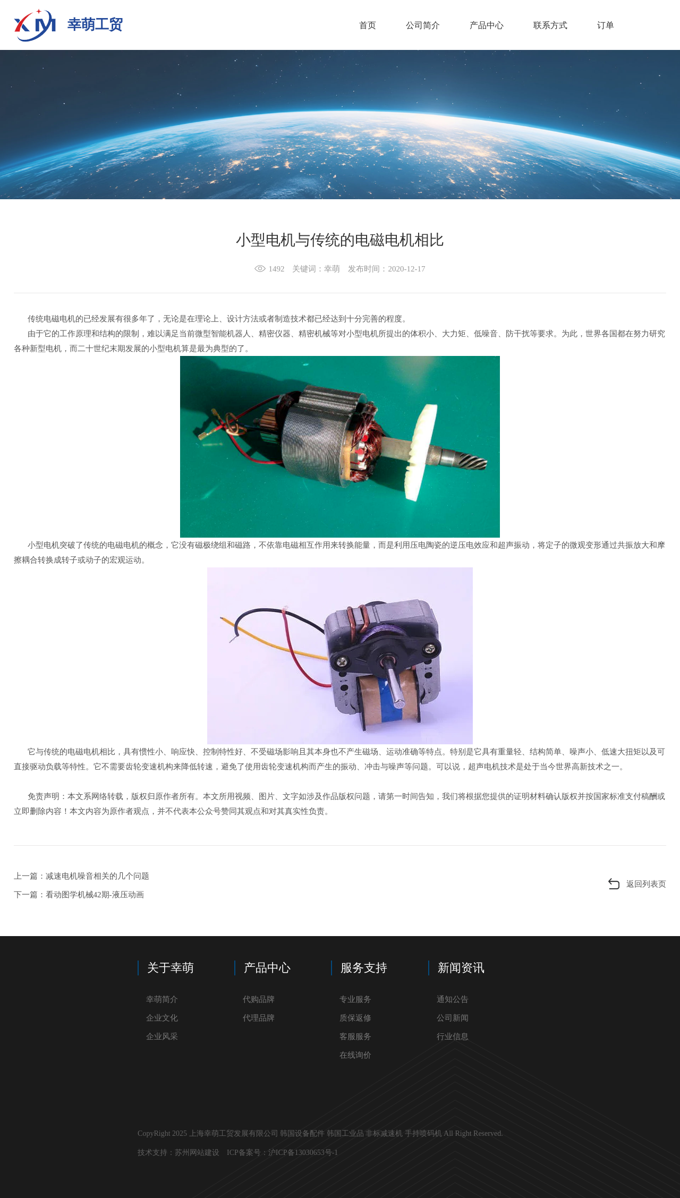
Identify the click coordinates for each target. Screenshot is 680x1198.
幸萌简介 (162, 999)
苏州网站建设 (197, 1153)
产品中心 (487, 25)
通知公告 (453, 999)
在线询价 (355, 1055)
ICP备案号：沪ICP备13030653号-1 (283, 1153)
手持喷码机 (423, 1133)
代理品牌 (259, 1018)
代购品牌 (259, 999)
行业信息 (453, 1036)
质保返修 (355, 1018)
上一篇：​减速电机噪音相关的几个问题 (81, 876)
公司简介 (423, 25)
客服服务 (355, 1036)
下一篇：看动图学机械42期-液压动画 (79, 894)
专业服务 (355, 999)
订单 (605, 25)
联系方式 (550, 25)
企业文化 (162, 1018)
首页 (367, 25)
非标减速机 (384, 1133)
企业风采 (162, 1036)
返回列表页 (646, 884)
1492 (276, 269)
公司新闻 (453, 1018)
